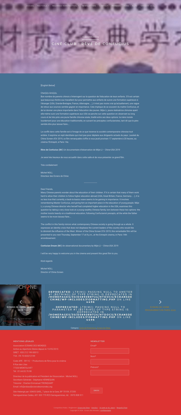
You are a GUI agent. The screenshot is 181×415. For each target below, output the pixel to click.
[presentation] (110, 381)
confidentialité (105, 410)
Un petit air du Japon (107, 408)
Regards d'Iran (122, 408)
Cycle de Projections (87, 328)
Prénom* (94, 367)
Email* (93, 345)
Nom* (93, 356)
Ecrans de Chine (104, 328)
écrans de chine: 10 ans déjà (22, 310)
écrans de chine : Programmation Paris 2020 (158, 310)
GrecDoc (94, 408)
